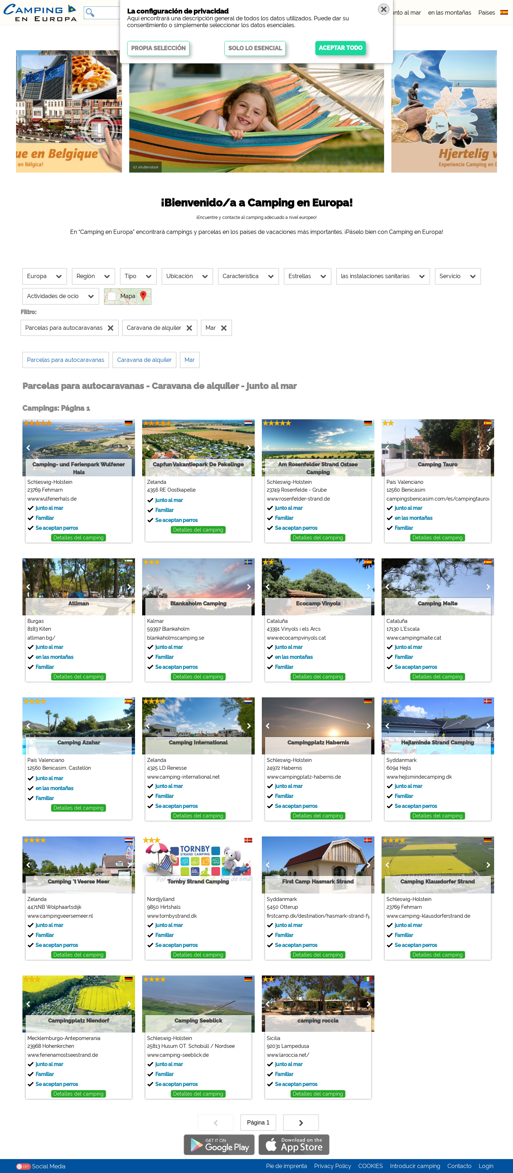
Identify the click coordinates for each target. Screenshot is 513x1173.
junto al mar (405, 12)
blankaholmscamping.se (175, 638)
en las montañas (449, 12)
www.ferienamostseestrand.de (62, 1055)
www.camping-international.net (183, 777)
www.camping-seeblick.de (178, 1055)
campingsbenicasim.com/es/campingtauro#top (438, 499)
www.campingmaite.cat (414, 638)
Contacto (459, 1166)
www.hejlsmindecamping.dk (419, 777)
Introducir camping (415, 1166)
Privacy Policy (332, 1166)
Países (486, 12)
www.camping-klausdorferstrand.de (428, 916)
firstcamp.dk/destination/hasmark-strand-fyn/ (318, 916)
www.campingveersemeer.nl (60, 916)
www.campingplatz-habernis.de (304, 777)
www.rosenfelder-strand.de (298, 499)
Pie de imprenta (286, 1166)
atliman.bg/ (41, 638)
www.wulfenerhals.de (52, 499)
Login (486, 1166)
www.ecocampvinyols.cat (296, 638)
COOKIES (370, 1166)
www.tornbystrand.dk (172, 916)
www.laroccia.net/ (288, 1055)
